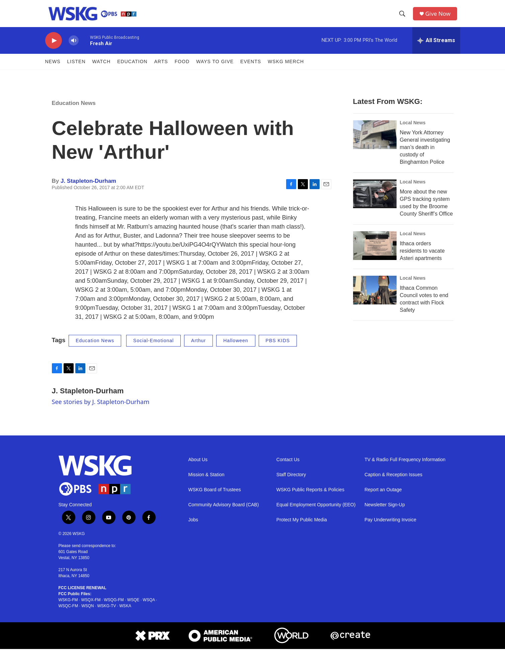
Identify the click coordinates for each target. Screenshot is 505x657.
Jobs (193, 527)
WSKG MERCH (286, 69)
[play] (53, 48)
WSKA (125, 614)
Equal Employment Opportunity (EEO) (316, 512)
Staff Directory (291, 482)
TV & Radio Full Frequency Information (404, 467)
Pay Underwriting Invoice (390, 527)
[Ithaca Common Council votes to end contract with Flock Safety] (375, 298)
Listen (76, 69)
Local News (413, 130)
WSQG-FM (114, 608)
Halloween (235, 348)
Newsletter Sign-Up (384, 512)
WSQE (133, 608)
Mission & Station (206, 482)
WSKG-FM (68, 608)
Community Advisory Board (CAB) (223, 512)
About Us (198, 467)
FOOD (182, 69)
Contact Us (288, 467)
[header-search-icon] (403, 18)
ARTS (161, 69)
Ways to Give (215, 69)
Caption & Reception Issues (393, 482)
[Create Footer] (350, 643)
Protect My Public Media (301, 527)
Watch (101, 69)
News (53, 69)
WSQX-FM (91, 608)
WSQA (149, 608)
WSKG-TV (106, 614)
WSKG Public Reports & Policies (310, 497)
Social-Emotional (153, 348)
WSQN (87, 614)
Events (250, 69)
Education (132, 69)
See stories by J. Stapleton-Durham (101, 410)
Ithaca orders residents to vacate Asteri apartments (422, 259)
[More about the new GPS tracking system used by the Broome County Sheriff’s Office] (375, 201)
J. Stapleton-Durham (88, 189)
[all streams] (436, 48)
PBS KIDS (278, 348)
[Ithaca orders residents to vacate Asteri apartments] (375, 253)
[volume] (73, 48)
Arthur (198, 348)
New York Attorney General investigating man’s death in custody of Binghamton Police (425, 155)
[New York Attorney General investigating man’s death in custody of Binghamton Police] (375, 142)
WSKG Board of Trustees (214, 497)
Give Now (439, 17)
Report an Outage (383, 497)
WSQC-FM (68, 614)
